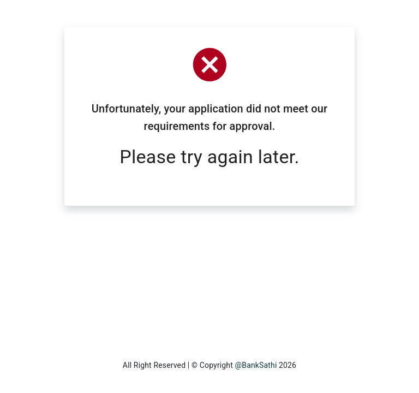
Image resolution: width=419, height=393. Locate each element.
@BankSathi (256, 365)
